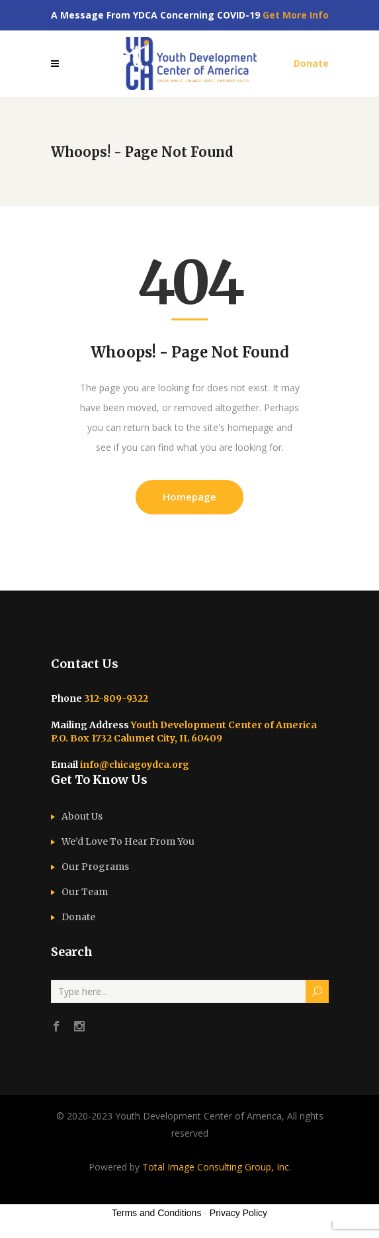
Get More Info (296, 15)
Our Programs (95, 867)
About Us (82, 816)
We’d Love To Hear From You (128, 841)
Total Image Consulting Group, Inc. (216, 1167)
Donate (78, 917)
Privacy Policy (238, 1213)
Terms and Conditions (156, 1213)
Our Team (85, 892)
